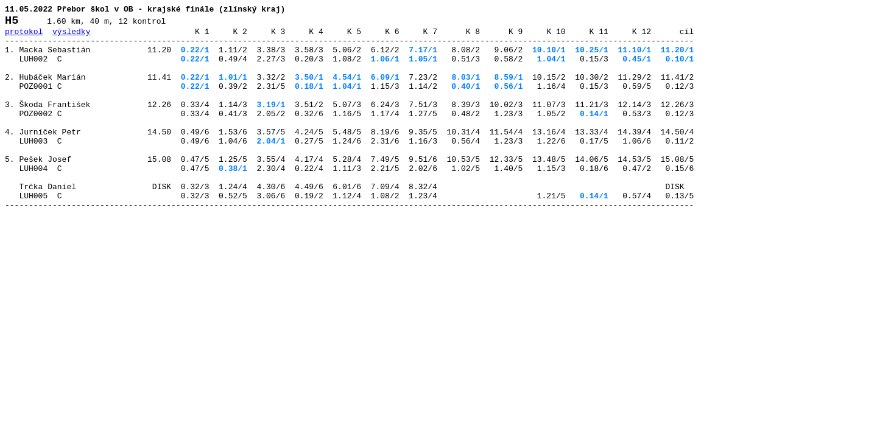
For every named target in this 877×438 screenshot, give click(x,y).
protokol (24, 36)
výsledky (71, 36)
